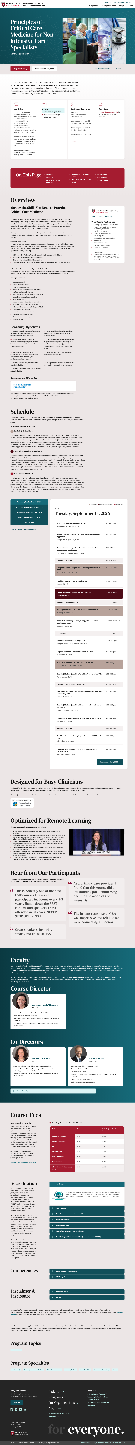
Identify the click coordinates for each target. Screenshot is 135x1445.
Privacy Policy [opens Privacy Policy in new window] (117, 1443)
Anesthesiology (16, 1370)
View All (73, 141)
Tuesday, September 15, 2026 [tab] (29, 502)
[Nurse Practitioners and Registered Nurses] (87, 1214)
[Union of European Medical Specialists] (87, 1231)
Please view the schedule (108, 112)
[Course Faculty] (53, 1091)
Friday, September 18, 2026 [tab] (29, 517)
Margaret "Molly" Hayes (44, 1005)
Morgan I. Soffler (40, 1058)
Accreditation (102, 180)
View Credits (117, 69)
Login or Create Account (121, 2)
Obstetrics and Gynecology (101, 1370)
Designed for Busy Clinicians (53, 181)
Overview (49, 175)
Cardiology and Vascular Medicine (33, 1370)
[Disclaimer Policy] (87, 1291)
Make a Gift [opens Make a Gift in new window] (52, 1416)
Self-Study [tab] (29, 522)
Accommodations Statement (98, 1403)
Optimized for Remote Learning (80, 175)
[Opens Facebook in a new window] (11, 1409)
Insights (122, 6)
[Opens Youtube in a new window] (20, 1409)
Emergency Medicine (70, 1370)
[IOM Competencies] (87, 1277)
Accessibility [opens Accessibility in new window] (85, 1443)
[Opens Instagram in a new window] (25, 1409)
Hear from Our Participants (82, 179)
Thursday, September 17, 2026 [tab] (29, 512)
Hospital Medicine (85, 1370)
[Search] (132, 2)
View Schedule (103, 69)
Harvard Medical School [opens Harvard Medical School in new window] (57, 1413)
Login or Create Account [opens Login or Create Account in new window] (96, 1394)
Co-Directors (102, 175)
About (131, 6)
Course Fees (102, 177)
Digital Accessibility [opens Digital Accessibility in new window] (101, 1443)
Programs (93, 6)
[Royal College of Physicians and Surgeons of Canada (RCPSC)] (87, 1236)
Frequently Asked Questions (97, 1397)
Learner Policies (93, 1400)
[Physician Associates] (87, 1219)
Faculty (74, 182)
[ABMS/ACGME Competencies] (87, 1271)
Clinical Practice (16, 1350)
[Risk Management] (87, 1225)
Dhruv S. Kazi (95, 1058)
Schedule (49, 177)
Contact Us (107, 2)
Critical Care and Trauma (54, 1370)
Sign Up (17, 1402)
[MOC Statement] (87, 1208)
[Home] (11, 4)
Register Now (19, 69)
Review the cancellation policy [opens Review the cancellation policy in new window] (23, 1162)
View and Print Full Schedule (22, 529)
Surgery (115, 1370)
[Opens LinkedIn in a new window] (16, 1409)
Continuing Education (101, 216)
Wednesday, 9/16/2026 (109, 762)
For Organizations (108, 6)
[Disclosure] (87, 1297)
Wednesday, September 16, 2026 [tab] (29, 507)
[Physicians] (87, 1184)
